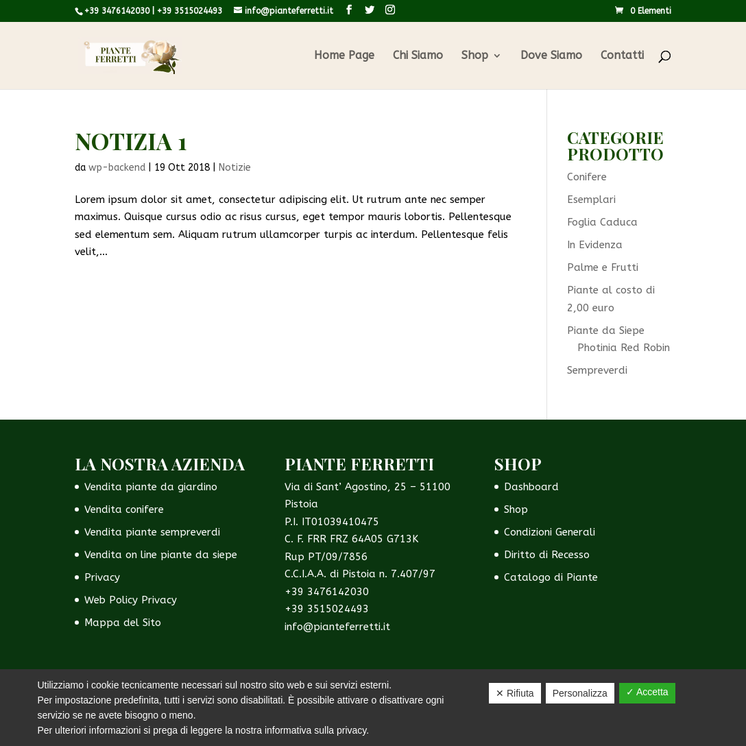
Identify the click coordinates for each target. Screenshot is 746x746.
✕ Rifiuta (515, 693)
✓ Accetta (647, 691)
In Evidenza (595, 245)
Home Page (344, 56)
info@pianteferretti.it (337, 627)
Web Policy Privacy (130, 600)
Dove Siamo (551, 56)
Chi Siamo (418, 56)
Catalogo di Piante (551, 577)
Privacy (102, 577)
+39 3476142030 (116, 11)
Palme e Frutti (602, 267)
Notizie (235, 167)
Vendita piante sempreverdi (152, 532)
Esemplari (591, 199)
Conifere (587, 177)
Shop (474, 56)
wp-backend (116, 167)
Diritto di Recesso (547, 555)
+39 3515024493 (189, 11)
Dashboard (531, 487)
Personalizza (580, 693)
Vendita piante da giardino (150, 487)
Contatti (622, 56)
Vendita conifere (124, 509)
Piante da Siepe (606, 330)
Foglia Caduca (602, 222)
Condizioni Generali (549, 532)
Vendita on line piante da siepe (160, 555)
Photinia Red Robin (623, 347)
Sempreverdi (597, 370)
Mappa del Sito (122, 622)
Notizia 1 (131, 140)
